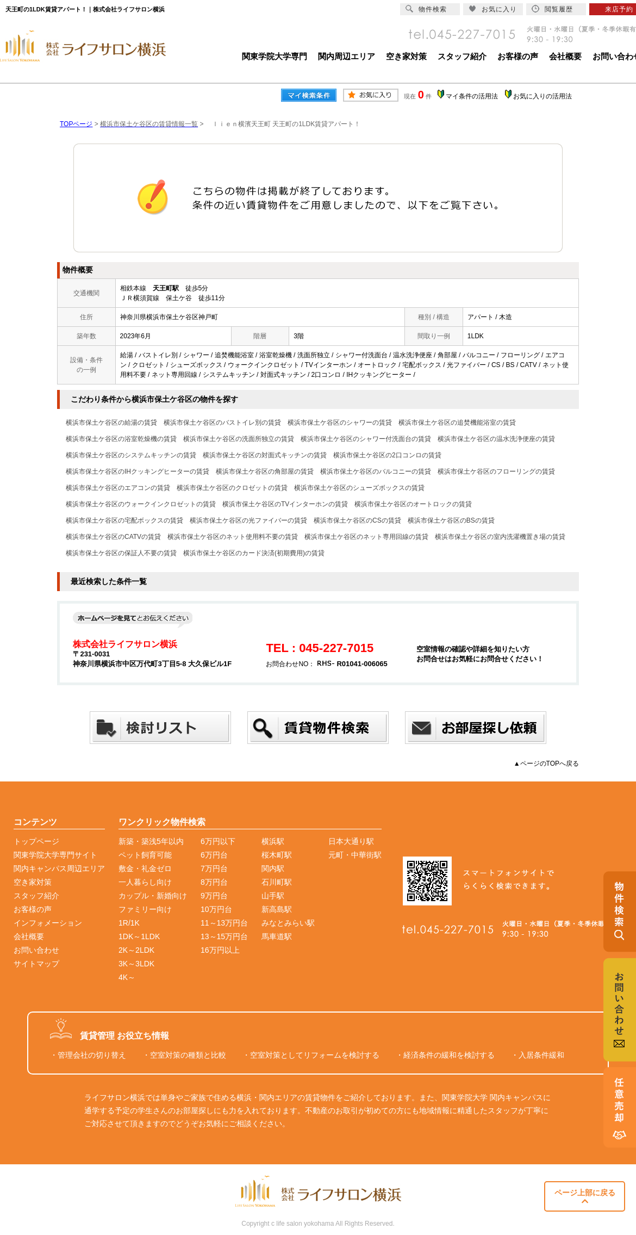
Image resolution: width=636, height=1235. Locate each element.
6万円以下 (218, 841)
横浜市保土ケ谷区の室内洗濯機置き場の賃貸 (500, 537)
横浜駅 (272, 841)
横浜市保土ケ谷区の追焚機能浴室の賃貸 (457, 422)
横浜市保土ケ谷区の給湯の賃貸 (111, 422)
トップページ (36, 841)
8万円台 (214, 882)
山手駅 (272, 895)
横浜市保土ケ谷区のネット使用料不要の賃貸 (232, 537)
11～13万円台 (224, 923)
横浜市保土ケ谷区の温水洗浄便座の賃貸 (496, 439)
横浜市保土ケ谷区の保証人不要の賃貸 (121, 553)
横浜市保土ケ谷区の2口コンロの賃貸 (387, 455)
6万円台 (214, 855)
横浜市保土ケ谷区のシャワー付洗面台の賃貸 (366, 439)
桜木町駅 (276, 855)
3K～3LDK (136, 963)
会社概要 (565, 56)
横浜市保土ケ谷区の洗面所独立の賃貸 (238, 439)
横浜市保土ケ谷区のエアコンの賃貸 (118, 488)
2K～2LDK (136, 950)
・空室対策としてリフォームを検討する (310, 1055)
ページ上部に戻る (584, 1196)
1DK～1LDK (139, 936)
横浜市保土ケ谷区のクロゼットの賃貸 (232, 488)
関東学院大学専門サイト (55, 855)
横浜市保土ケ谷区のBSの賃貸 (451, 520)
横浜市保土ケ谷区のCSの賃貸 (357, 520)
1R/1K (129, 923)
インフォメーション (48, 923)
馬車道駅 (276, 936)
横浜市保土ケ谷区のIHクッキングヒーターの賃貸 (137, 471)
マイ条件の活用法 (472, 96)
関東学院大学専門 (274, 56)
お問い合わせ (36, 950)
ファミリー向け (145, 909)
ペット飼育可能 (145, 855)
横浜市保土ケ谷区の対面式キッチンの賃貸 (265, 455)
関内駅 (272, 868)
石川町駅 (276, 882)
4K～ (127, 977)
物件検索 (426, 9)
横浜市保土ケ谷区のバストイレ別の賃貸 (222, 422)
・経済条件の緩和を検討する (445, 1055)
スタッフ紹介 (462, 56)
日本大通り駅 (351, 841)
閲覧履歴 (552, 9)
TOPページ (76, 124)
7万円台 (214, 868)
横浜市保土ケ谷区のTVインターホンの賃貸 (285, 504)
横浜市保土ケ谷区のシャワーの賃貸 (340, 422)
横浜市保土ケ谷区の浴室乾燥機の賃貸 (121, 439)
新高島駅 (276, 909)
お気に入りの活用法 (542, 96)
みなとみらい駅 (288, 923)
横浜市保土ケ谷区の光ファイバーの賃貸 (248, 520)
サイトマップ (36, 963)
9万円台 (214, 895)
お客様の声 (517, 56)
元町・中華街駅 (355, 855)
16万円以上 (220, 950)
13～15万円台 (224, 936)
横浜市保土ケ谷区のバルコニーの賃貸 (375, 471)
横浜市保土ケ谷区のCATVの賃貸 (113, 537)
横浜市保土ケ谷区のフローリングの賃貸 (496, 471)
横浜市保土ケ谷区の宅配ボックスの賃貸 (124, 520)
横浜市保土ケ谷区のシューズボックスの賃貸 (359, 488)
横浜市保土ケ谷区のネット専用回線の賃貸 (366, 537)
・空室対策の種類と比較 (184, 1055)
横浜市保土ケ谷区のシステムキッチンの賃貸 (131, 455)
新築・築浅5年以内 (151, 841)
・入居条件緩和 (537, 1055)
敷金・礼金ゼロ (145, 868)
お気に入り (493, 9)
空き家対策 (406, 56)
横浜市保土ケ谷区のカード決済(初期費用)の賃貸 (254, 553)
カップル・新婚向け (153, 895)
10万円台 (216, 909)
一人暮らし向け (145, 882)
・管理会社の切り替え (88, 1055)
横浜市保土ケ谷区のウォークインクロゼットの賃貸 (141, 504)
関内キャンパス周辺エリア (59, 868)
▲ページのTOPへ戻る (546, 763)
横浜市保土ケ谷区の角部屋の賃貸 (265, 471)
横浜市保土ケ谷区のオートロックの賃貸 (413, 504)
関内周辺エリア (346, 56)
